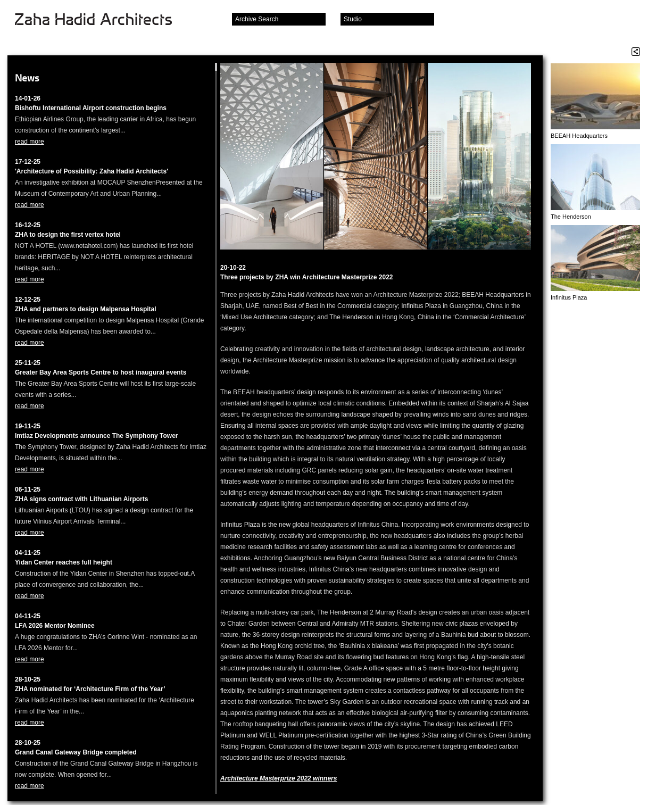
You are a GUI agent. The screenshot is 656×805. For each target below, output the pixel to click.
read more (29, 141)
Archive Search (256, 19)
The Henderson (571, 216)
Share (635, 51)
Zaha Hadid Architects (102, 20)
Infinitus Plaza (569, 297)
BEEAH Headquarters (579, 135)
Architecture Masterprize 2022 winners (278, 778)
